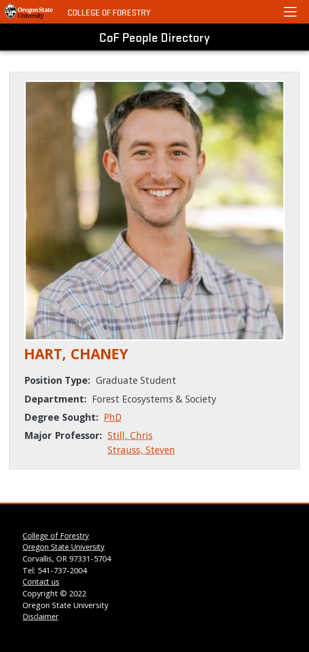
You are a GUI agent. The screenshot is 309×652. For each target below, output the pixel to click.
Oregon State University (63, 547)
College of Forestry (108, 12)
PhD (113, 417)
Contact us (40, 582)
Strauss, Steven (141, 449)
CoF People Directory (154, 37)
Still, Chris (130, 435)
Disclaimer (40, 616)
